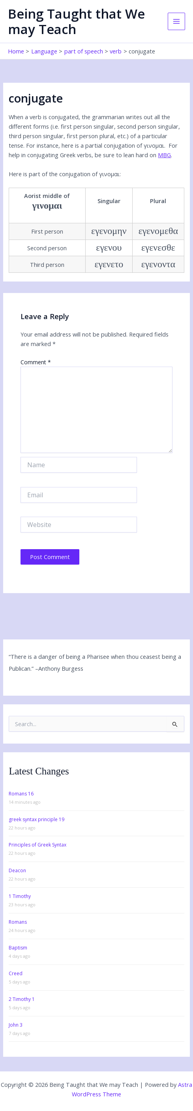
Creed (15, 973)
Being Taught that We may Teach (76, 21)
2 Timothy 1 (22, 999)
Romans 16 (21, 793)
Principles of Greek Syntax (37, 844)
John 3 (15, 1025)
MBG (164, 155)
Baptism (18, 947)
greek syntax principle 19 (36, 819)
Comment (36, 362)
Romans (18, 922)
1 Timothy (20, 896)
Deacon (17, 870)
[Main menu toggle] (176, 21)
